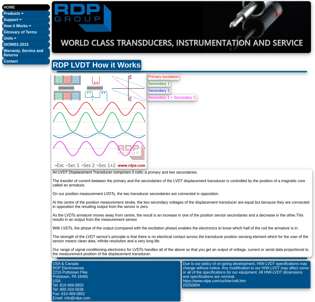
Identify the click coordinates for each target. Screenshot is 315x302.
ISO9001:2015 (16, 44)
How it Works (17, 26)
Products (13, 13)
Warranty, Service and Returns (23, 53)
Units (10, 38)
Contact (11, 61)
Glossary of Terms (20, 32)
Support (13, 20)
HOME (9, 7)
